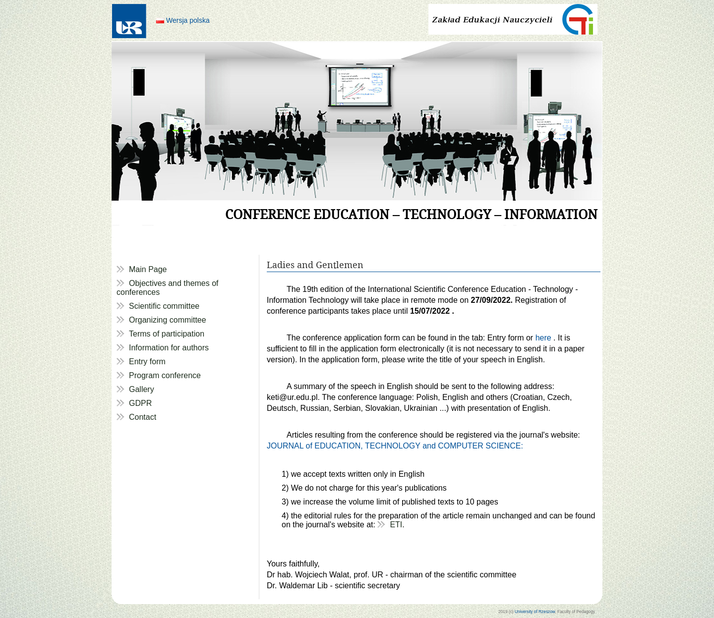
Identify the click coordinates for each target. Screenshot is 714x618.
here (544, 338)
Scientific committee (164, 306)
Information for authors (169, 347)
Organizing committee (167, 320)
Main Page (148, 269)
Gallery (141, 389)
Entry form (147, 361)
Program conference (165, 375)
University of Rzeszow (535, 611)
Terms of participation (166, 334)
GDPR (140, 403)
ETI (396, 524)
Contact (142, 417)
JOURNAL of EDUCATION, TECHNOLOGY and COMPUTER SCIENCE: (395, 446)
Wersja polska (188, 20)
